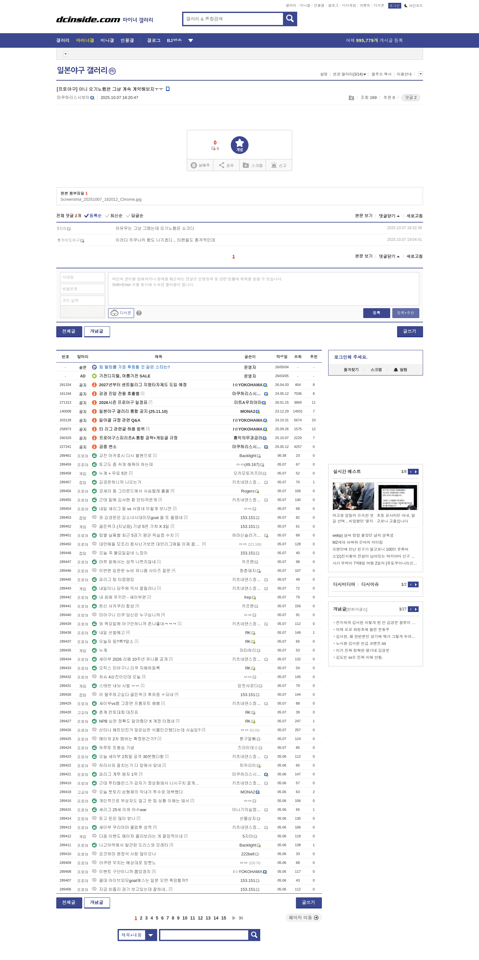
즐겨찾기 (351, 370)
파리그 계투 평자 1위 (115, 774)
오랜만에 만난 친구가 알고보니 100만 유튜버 (371, 549)
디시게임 (349, 5)
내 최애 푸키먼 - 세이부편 (119, 597)
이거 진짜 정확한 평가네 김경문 (363, 650)
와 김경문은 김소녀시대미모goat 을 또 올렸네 (137, 517)
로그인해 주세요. (351, 357)
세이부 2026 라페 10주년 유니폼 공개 (130, 659)
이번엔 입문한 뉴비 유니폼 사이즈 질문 (131, 570)
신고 (278, 165)
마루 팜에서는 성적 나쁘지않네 (124, 561)
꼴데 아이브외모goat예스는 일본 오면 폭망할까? (140, 880)
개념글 (96, 331)
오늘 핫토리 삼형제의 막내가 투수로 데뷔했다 (137, 792)
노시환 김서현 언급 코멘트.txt (361, 643)
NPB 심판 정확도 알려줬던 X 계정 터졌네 (133, 721)
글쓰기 (409, 331)
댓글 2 (411, 97)
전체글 (69, 331)
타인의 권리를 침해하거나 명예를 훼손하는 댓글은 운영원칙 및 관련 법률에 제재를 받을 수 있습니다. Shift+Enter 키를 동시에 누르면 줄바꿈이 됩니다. (197, 282)
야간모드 (413, 6)
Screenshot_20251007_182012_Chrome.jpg (101, 199)
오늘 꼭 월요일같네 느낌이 (120, 553)
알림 (400, 370)
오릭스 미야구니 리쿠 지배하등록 (126, 668)
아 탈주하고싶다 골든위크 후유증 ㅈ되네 (132, 694)
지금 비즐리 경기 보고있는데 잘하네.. (130, 889)
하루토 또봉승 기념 (113, 747)
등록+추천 (405, 313)
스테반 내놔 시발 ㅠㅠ (115, 685)
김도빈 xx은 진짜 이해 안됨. (359, 657)
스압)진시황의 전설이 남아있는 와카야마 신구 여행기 (376, 556)
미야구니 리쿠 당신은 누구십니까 (126, 615)
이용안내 (404, 74)
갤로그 (333, 5)
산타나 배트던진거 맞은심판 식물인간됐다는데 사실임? (146, 730)
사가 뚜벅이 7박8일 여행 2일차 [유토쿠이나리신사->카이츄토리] (376, 563)
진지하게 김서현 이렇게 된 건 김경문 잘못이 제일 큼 (377, 623)
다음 (234, 918)
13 (208, 917)
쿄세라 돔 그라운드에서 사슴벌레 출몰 (130, 491)
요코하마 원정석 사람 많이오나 (124, 854)
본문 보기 (364, 215)
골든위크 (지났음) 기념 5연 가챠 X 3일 (130, 526)
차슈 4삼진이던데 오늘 (116, 677)
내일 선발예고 (108, 632)
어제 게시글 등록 (374, 40)
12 (200, 917)
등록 (376, 313)
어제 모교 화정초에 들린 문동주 (363, 629)
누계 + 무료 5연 (110, 473)
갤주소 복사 (381, 74)
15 (223, 917)
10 (184, 917)
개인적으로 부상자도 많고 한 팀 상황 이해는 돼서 (140, 800)
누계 (99, 650)
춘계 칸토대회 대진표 (115, 712)
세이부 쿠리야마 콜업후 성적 (122, 827)
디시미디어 (344, 584)
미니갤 (305, 5)
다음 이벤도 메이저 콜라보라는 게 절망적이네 (137, 836)
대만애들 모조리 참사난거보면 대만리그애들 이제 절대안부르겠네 (146, 544)
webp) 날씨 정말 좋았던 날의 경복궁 (363, 535)
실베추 (200, 165)
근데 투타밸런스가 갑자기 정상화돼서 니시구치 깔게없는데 (146, 783)
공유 (226, 165)
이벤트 (365, 5)
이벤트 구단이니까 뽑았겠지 (121, 871)
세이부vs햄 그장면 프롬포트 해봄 (126, 703)
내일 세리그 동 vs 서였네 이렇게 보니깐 (132, 508)
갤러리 (291, 5)
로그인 (395, 6)
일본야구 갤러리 (86, 70)
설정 (324, 74)
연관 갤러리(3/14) (349, 74)
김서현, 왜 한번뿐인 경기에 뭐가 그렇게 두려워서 (377, 636)
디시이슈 (370, 584)
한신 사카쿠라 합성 (113, 606)
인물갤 (319, 5)
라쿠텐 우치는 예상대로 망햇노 (124, 862)
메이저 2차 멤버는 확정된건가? (124, 739)
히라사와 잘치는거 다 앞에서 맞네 (126, 765)
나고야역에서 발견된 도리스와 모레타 (130, 845)
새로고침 (415, 216)
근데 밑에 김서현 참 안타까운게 (124, 500)
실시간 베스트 (347, 471)
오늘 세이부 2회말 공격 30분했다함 (128, 756)
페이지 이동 (304, 917)
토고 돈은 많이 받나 (113, 818)
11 (192, 917)
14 (215, 917)
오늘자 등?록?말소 (112, 641)
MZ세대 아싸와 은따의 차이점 (358, 542)
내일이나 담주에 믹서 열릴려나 (124, 588)
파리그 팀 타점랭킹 (113, 579)
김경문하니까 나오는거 (116, 482)
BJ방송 (174, 40)
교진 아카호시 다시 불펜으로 (122, 455)
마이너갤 (85, 40)
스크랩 (351, 98)
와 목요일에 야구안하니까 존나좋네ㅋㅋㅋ (134, 623)
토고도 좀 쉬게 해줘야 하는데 (122, 464)
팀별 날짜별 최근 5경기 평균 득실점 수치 (133, 535)
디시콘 (379, 5)
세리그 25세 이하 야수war (119, 809)
